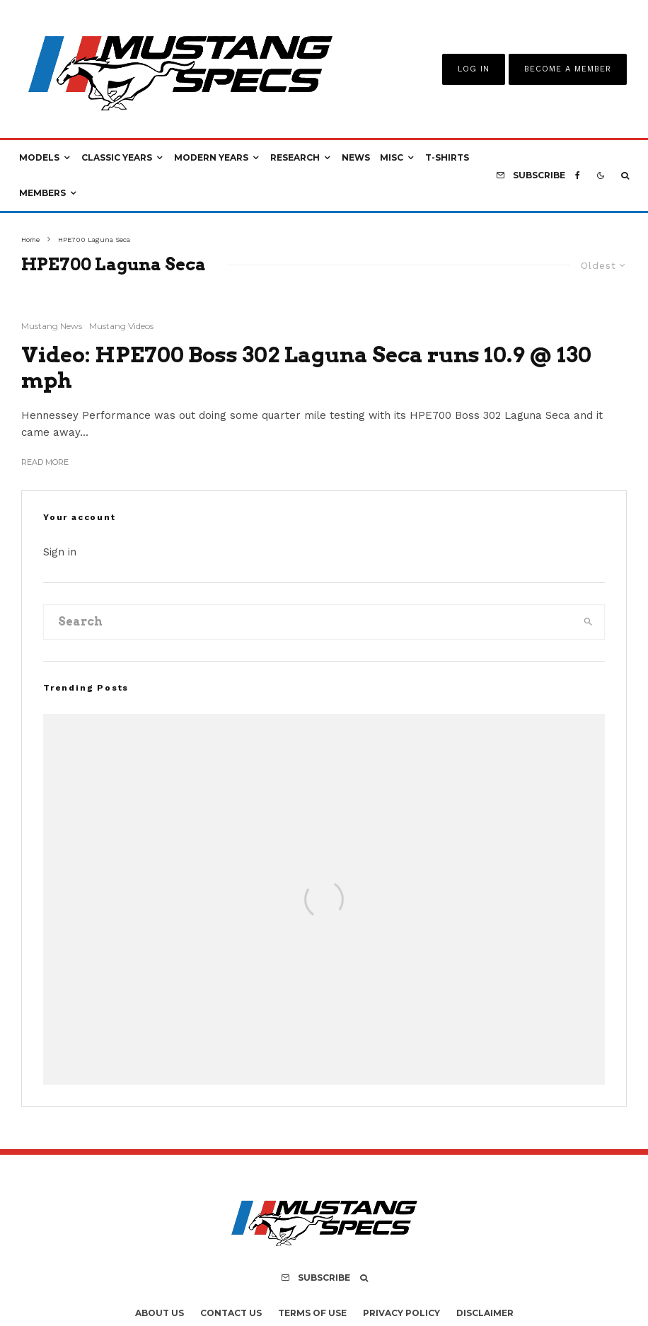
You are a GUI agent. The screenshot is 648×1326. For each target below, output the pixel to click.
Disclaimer (485, 1313)
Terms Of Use (312, 1313)
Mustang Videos (121, 326)
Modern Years (211, 157)
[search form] (308, 622)
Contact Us (231, 1313)
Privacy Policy (401, 1313)
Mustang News (51, 326)
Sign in (59, 552)
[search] (588, 622)
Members (42, 193)
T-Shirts (447, 157)
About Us (159, 1313)
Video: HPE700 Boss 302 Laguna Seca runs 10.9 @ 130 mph (306, 367)
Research (295, 157)
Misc (391, 157)
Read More (45, 462)
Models (39, 157)
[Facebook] (577, 175)
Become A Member (567, 69)
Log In (474, 69)
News (356, 157)
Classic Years (116, 157)
